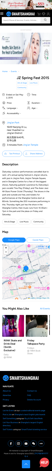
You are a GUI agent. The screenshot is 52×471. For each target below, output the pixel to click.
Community (21, 88)
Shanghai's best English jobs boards (30, 414)
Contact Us (32, 391)
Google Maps (14, 240)
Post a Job (7, 414)
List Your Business (10, 422)
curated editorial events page (32, 410)
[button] (26, 269)
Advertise (7, 395)
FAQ (29, 395)
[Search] (45, 20)
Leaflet (31, 298)
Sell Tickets (8, 429)
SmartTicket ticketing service (34, 429)
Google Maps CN (42, 298)
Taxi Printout (12, 153)
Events (14, 71)
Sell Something (9, 418)
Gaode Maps (38, 240)
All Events (45, 308)
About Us (7, 391)
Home (5, 71)
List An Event (8, 410)
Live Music (34, 83)
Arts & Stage (22, 83)
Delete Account (34, 400)
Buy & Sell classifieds (34, 418)
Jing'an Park (13, 122)
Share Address (34, 153)
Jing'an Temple (30, 144)
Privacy (6, 400)
